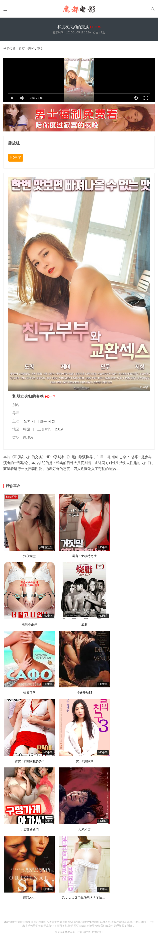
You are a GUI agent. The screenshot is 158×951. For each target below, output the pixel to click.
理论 (31, 48)
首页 (22, 48)
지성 (51, 421)
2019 (59, 429)
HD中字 (15, 157)
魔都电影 (70, 932)
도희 (27, 421)
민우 (43, 421)
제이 (35, 421)
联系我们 (97, 932)
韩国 (26, 429)
